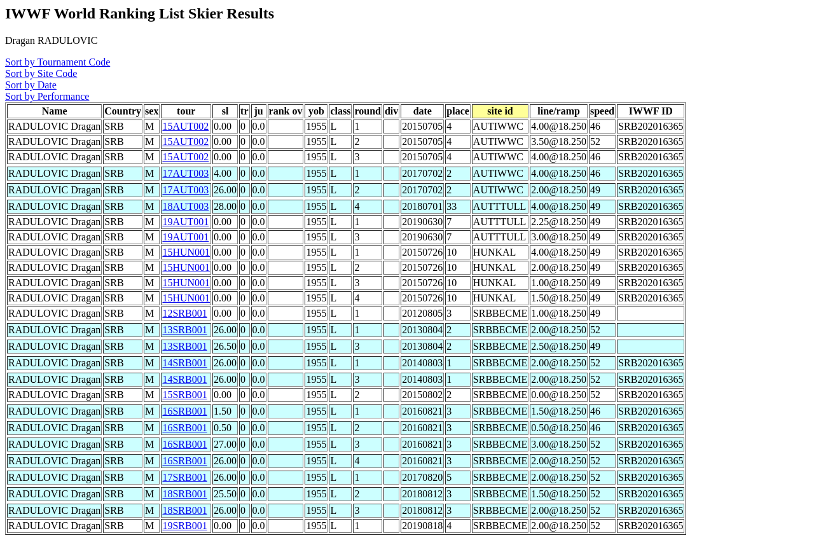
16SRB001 (184, 411)
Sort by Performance (47, 96)
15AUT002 (185, 126)
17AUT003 (185, 173)
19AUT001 (185, 221)
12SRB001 (184, 313)
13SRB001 (184, 329)
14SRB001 (184, 362)
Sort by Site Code (41, 73)
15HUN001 (186, 252)
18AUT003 (185, 206)
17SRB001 (184, 477)
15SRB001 (184, 394)
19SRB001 (184, 525)
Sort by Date (31, 84)
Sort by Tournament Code (57, 62)
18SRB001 (184, 493)
